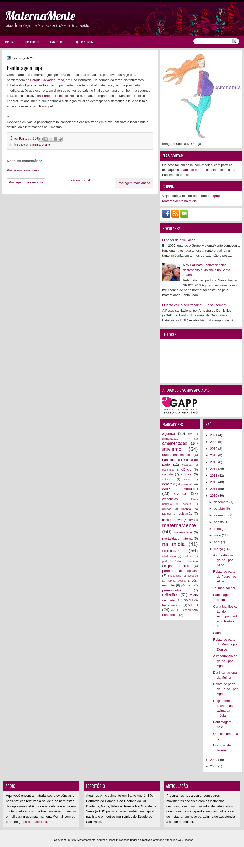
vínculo (175, 610)
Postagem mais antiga (134, 183)
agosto (219, 522)
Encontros (57, 42)
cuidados (167, 479)
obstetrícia (169, 556)
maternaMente (179, 525)
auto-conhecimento (176, 455)
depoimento (185, 484)
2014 (214, 469)
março (219, 549)
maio (218, 535)
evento (46, 144)
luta (191, 519)
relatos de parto (191, 170)
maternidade (183, 532)
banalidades (171, 460)
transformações (172, 605)
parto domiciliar (180, 566)
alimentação (170, 438)
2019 (214, 449)
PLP (169, 580)
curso (187, 479)
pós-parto (187, 585)
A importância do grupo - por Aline (225, 560)
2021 (214, 435)
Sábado (218, 633)
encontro (190, 489)
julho (218, 529)
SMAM (188, 600)
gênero (187, 504)
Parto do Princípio (55, 96)
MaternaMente (40, 16)
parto (165, 561)
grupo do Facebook (33, 822)
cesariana (168, 469)
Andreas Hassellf (107, 839)
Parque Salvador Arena (47, 80)
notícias (171, 550)
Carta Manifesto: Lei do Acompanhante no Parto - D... (225, 616)
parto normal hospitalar (180, 571)
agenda (168, 433)
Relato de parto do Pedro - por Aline (225, 576)
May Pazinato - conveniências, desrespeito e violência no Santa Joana (206, 270)
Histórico (32, 42)
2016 (214, 455)
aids (190, 434)
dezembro (221, 502)
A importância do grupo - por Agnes (225, 661)
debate (167, 484)
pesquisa (192, 575)
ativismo (35, 144)
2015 (214, 462)
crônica (186, 474)
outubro (220, 508)
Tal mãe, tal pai (224, 588)
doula (166, 489)
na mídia (173, 544)
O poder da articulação (178, 240)
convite (167, 474)
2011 (214, 489)
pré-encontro (171, 590)
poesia (182, 580)
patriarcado (174, 575)
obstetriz (188, 556)
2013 (214, 475)
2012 (214, 482)
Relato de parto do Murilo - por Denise (225, 644)
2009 (214, 760)
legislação (185, 513)
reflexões (170, 595)
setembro (221, 515)
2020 (214, 442)
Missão (10, 42)
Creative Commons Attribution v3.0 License (166, 839)
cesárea (186, 464)
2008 (214, 766)
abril (217, 542)
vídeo (193, 605)
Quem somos (84, 42)
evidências (170, 499)
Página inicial (80, 180)
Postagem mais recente (26, 182)
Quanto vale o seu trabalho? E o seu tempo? (194, 305)
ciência (186, 469)
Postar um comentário (23, 170)
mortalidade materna (177, 538)
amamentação (174, 443)
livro (180, 520)
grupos (166, 508)
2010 (214, 495)
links (165, 520)
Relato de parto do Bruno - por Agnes (225, 689)
